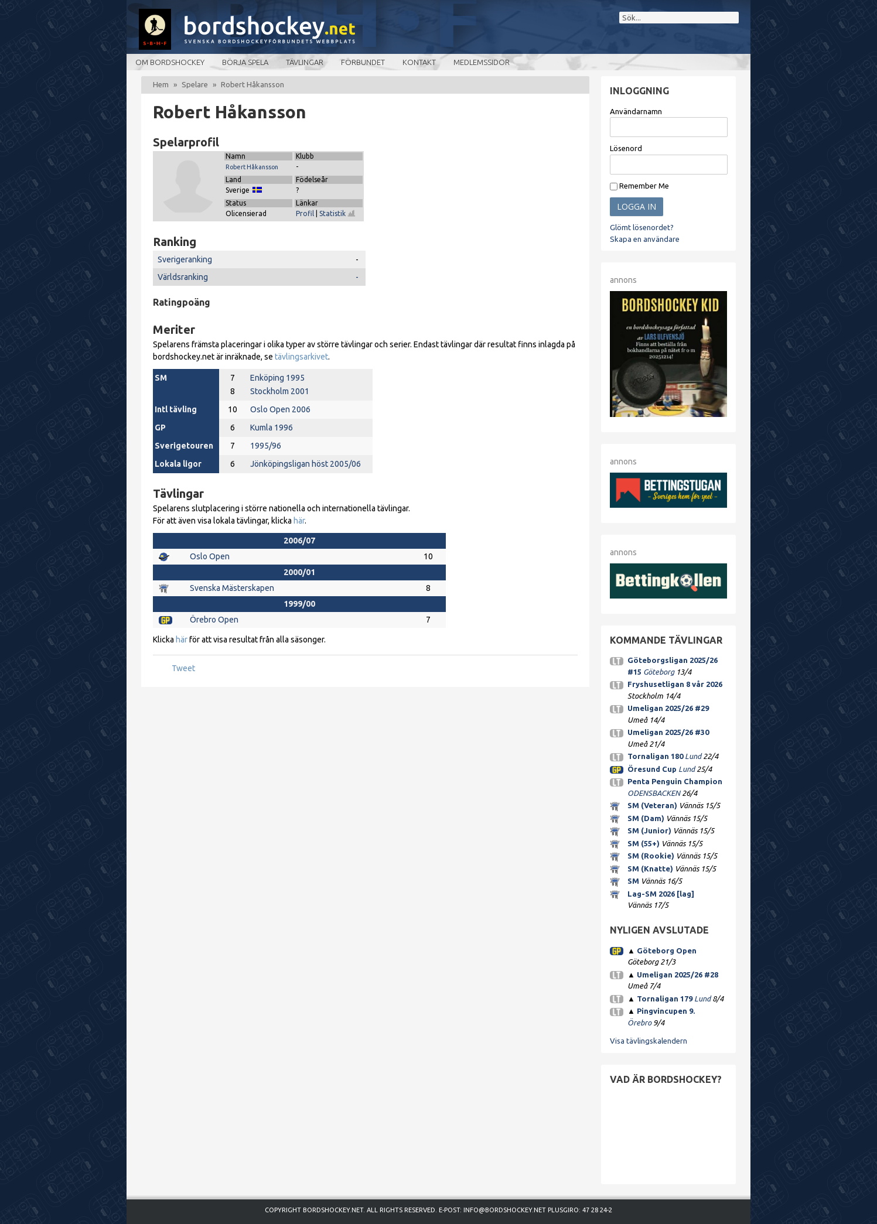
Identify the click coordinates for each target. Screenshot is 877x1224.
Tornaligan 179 (664, 998)
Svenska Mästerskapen (232, 588)
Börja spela (245, 62)
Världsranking (183, 277)
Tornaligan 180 (655, 756)
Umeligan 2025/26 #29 (668, 708)
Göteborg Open (667, 950)
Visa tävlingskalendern (648, 1041)
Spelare (195, 84)
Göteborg (658, 672)
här (299, 520)
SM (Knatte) (650, 868)
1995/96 (265, 445)
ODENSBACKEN (653, 793)
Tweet (183, 668)
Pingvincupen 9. (666, 1011)
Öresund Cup (652, 769)
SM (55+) (643, 843)
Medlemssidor (481, 62)
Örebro (639, 1022)
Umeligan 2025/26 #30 (668, 732)
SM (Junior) (649, 830)
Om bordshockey (169, 62)
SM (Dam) (645, 818)
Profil (305, 213)
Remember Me (639, 186)
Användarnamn (636, 111)
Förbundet (363, 62)
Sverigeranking (185, 259)
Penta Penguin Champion (674, 781)
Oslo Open (210, 556)
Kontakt (419, 62)
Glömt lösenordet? (642, 227)
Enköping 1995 (277, 377)
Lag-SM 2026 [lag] (660, 894)
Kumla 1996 (271, 427)
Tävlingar (304, 62)
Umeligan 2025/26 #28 (677, 974)
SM (633, 881)
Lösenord (626, 148)
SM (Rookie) (650, 856)
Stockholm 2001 (279, 391)
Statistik (337, 213)
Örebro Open (214, 619)
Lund (693, 756)
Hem (161, 84)
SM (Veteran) (652, 805)
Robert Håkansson (252, 166)
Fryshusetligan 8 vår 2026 (674, 684)
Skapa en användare (645, 239)
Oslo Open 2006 (280, 409)
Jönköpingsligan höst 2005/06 (305, 464)
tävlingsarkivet (301, 356)
